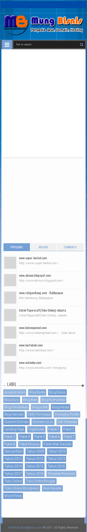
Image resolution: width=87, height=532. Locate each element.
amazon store (14, 392)
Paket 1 (53, 429)
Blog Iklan (30, 400)
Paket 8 (9, 444)
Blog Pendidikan (16, 407)
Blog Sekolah (14, 414)
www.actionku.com (30, 362)
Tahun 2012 (34, 459)
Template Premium (61, 473)
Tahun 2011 (13, 459)
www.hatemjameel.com (33, 327)
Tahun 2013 (56, 459)
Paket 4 (24, 437)
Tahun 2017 (13, 473)
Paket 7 (69, 437)
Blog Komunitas (53, 400)
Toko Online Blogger (40, 481)
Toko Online (13, 481)
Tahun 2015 (34, 466)
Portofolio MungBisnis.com (25, 527)
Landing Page (14, 429)
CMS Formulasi (39, 414)
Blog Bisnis (57, 392)
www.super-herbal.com (33, 257)
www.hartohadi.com (31, 344)
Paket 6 (54, 437)
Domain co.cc (43, 422)
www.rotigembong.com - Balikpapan (41, 292)
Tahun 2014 (13, 466)
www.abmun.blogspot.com (35, 275)
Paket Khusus (29, 444)
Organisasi (36, 429)
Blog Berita (37, 392)
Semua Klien (13, 451)
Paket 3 (9, 437)
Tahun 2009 (35, 451)
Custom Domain (16, 422)
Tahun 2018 (34, 473)
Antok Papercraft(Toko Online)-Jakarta (42, 310)
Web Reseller (52, 488)
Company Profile (67, 414)
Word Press (13, 496)
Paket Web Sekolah (57, 444)
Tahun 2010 (57, 451)
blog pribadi (60, 407)
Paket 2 (68, 429)
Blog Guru (11, 400)
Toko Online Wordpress (21, 488)
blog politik (40, 407)
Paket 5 (39, 437)
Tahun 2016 (56, 466)
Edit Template (67, 422)
